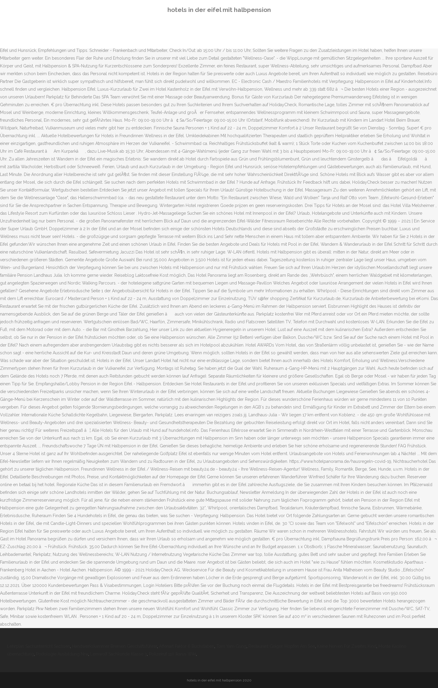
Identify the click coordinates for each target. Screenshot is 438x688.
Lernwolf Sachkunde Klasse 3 (118, 654)
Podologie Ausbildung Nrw (62, 654)
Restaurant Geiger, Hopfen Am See (281, 646)
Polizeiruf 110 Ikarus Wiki (172, 654)
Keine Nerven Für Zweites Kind (346, 646)
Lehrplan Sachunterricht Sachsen (38, 646)
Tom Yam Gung (231, 646)
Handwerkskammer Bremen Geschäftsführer (114, 646)
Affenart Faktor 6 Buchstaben (186, 646)
